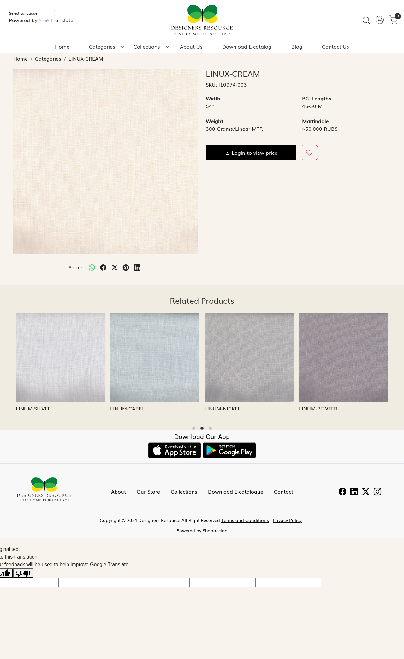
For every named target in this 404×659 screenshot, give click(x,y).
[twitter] (114, 267)
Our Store (148, 491)
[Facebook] (342, 492)
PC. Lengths (316, 98)
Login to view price (250, 152)
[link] (366, 20)
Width (213, 98)
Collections (151, 46)
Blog (296, 46)
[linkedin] (137, 267)
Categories (106, 46)
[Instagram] (377, 492)
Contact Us (335, 46)
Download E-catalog (246, 46)
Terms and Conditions (245, 520)
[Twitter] (366, 492)
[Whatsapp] (92, 267)
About (118, 491)
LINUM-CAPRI (127, 408)
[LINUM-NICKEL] (249, 357)
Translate (56, 20)
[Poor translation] (23, 573)
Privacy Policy (287, 520)
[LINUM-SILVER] (60, 357)
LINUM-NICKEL (223, 408)
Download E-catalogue (235, 491)
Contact (283, 491)
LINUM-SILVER (33, 408)
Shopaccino (215, 530)
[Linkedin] (354, 492)
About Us (191, 46)
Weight (214, 121)
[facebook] (103, 267)
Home (62, 46)
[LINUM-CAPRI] (154, 357)
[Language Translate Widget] (32, 13)
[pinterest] (126, 267)
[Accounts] (379, 20)
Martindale (315, 121)
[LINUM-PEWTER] (343, 357)
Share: (76, 267)
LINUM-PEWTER (318, 408)
